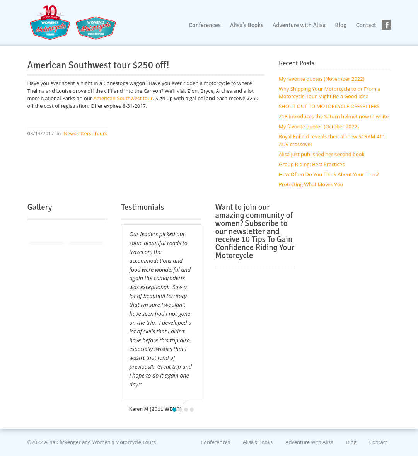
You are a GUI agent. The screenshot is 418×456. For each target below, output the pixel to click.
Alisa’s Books (258, 442)
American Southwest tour (123, 98)
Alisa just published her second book (322, 154)
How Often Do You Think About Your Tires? (329, 174)
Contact (378, 442)
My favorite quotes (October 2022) (319, 126)
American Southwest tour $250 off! (98, 65)
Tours (100, 133)
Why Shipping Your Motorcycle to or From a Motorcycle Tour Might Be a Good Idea (329, 92)
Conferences (215, 442)
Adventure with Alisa (309, 442)
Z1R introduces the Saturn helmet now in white (334, 116)
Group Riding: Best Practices (312, 164)
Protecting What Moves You (311, 184)
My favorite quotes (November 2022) (321, 78)
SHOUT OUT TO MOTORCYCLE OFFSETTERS (329, 106)
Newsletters (77, 133)
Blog (351, 442)
